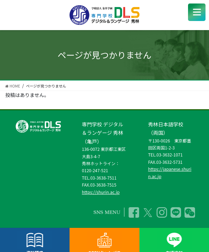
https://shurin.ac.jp (101, 192)
